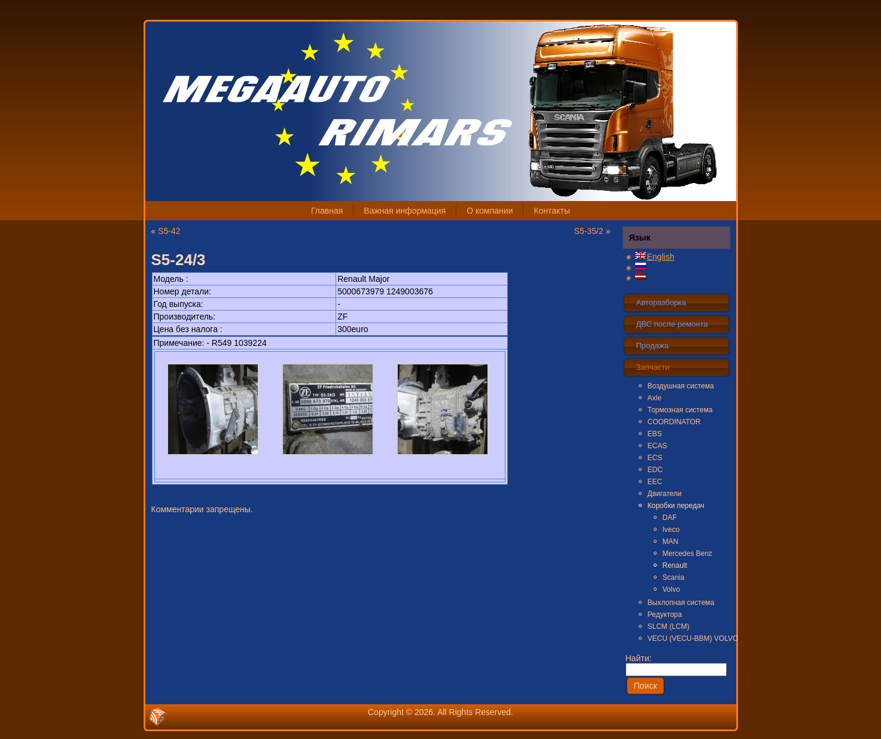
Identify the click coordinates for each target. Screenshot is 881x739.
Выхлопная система (681, 602)
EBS (655, 434)
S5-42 (169, 231)
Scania (674, 577)
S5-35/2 (588, 231)
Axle (654, 398)
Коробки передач (676, 505)
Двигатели (665, 493)
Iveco (671, 529)
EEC (655, 482)
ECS (655, 458)
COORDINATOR (674, 422)
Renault (675, 565)
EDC (655, 470)
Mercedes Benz (687, 553)
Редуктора (665, 614)
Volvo (671, 589)
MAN (671, 541)
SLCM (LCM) (669, 626)
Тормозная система (680, 410)
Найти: (676, 663)
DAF (670, 517)
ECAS (657, 446)
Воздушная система (681, 386)
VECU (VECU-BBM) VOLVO (688, 638)
